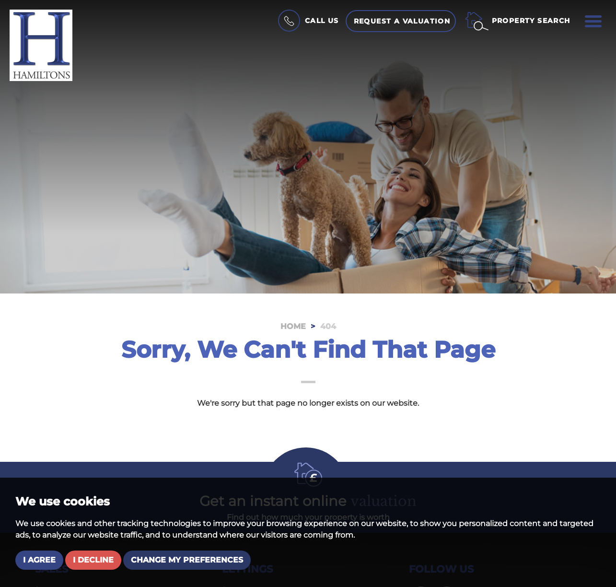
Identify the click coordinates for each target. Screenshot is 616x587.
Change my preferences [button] (187, 559)
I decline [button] (93, 559)
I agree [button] (39, 559)
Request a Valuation (402, 21)
